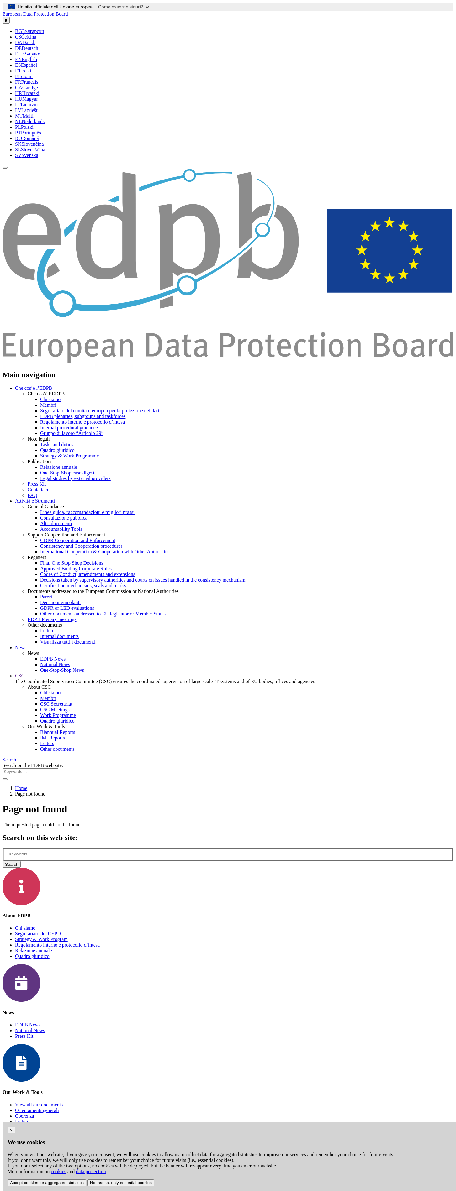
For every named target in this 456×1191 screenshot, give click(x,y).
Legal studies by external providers (75, 478)
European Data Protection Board (35, 14)
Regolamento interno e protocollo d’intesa (82, 422)
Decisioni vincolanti (60, 602)
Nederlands (30, 121)
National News (55, 664)
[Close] (11, 1130)
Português (28, 132)
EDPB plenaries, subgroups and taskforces (82, 416)
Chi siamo (50, 399)
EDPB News (53, 658)
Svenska (26, 155)
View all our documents (39, 1104)
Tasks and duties (56, 444)
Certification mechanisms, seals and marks (83, 585)
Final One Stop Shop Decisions (71, 563)
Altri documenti (56, 523)
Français (26, 82)
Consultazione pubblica (63, 517)
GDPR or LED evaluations (67, 608)
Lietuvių (26, 104)
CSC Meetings (55, 709)
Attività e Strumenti (35, 501)
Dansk (25, 42)
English (26, 59)
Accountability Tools (61, 529)
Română (27, 138)
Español (26, 65)
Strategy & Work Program (41, 939)
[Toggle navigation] (5, 168)
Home (21, 788)
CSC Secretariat (56, 704)
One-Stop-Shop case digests (68, 472)
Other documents (57, 749)
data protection (91, 1171)
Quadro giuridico (57, 450)
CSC (19, 675)
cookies (58, 1171)
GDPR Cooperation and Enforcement (77, 540)
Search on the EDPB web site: (33, 765)
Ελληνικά (27, 53)
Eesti (23, 70)
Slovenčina (29, 144)
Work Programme (58, 715)
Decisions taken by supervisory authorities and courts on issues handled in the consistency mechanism (143, 579)
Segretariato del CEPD (38, 933)
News (20, 647)
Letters (47, 743)
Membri (48, 405)
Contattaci (38, 489)
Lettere (47, 630)
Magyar (26, 99)
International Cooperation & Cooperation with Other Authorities (104, 551)
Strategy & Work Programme (69, 455)
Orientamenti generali (37, 1110)
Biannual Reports (57, 732)
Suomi (24, 76)
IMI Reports (52, 737)
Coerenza (24, 1116)
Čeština (25, 36)
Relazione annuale (58, 467)
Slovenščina (30, 149)
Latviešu (27, 110)
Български (29, 31)
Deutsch (26, 48)
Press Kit (37, 484)
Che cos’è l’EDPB (33, 388)
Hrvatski (27, 93)
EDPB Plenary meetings (52, 619)
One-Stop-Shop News (62, 670)
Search (9, 759)
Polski (24, 127)
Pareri (46, 596)
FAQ (32, 495)
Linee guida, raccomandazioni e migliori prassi (87, 512)
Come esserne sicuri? (123, 6)
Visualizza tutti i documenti (67, 642)
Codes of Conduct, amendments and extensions (87, 574)
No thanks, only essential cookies (121, 1182)
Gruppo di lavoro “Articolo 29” (71, 433)
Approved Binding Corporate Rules (76, 568)
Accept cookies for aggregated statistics (47, 1182)
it (6, 20)
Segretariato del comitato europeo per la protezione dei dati (99, 410)
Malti (24, 115)
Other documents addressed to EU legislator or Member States (103, 613)
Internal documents (59, 636)
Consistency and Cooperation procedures (81, 546)
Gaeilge (26, 87)
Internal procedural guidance (69, 427)
